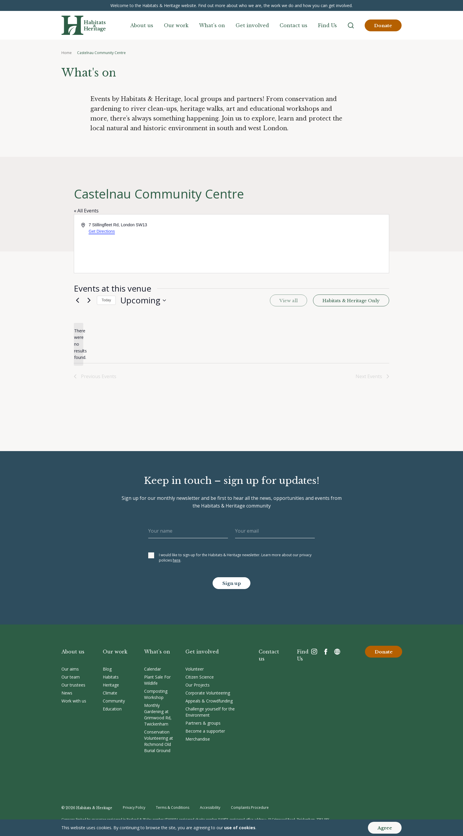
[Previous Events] (77, 300)
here (176, 560)
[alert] (78, 344)
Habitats (111, 677)
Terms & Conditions (172, 807)
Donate (383, 25)
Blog (107, 669)
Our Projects (197, 685)
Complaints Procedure (250, 807)
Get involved (252, 25)
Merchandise (197, 739)
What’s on (212, 25)
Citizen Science (199, 677)
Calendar (152, 669)
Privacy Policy (134, 807)
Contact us (293, 25)
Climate (110, 693)
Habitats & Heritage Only (351, 300)
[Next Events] (88, 300)
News (66, 693)
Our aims (70, 669)
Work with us (73, 701)
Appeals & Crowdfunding (209, 701)
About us (141, 25)
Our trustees (73, 685)
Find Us (327, 25)
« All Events (86, 210)
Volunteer (194, 669)
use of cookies (239, 827)
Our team (70, 677)
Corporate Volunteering (207, 693)
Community (114, 701)
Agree (384, 828)
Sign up (231, 583)
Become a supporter (205, 731)
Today (106, 300)
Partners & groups (203, 723)
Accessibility (210, 807)
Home (66, 52)
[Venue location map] (310, 244)
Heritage (111, 685)
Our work (176, 25)
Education (112, 709)
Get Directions (102, 231)
